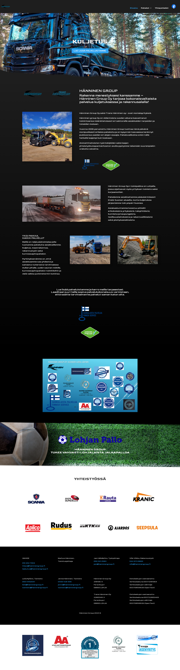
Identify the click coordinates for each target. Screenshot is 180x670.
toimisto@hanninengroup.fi (35, 587)
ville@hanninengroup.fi (140, 564)
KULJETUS (90, 41)
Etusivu (134, 8)
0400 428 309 (64, 582)
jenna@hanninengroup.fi (69, 585)
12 (98, 407)
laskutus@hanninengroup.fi (35, 569)
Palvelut (145, 8)
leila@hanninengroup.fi (32, 585)
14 (102, 407)
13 (100, 407)
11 (96, 407)
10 (94, 407)
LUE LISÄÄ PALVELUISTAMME (90, 50)
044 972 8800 (136, 561)
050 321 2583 (100, 561)
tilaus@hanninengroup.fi (33, 566)
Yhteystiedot (161, 8)
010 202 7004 (28, 563)
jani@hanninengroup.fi (104, 564)
